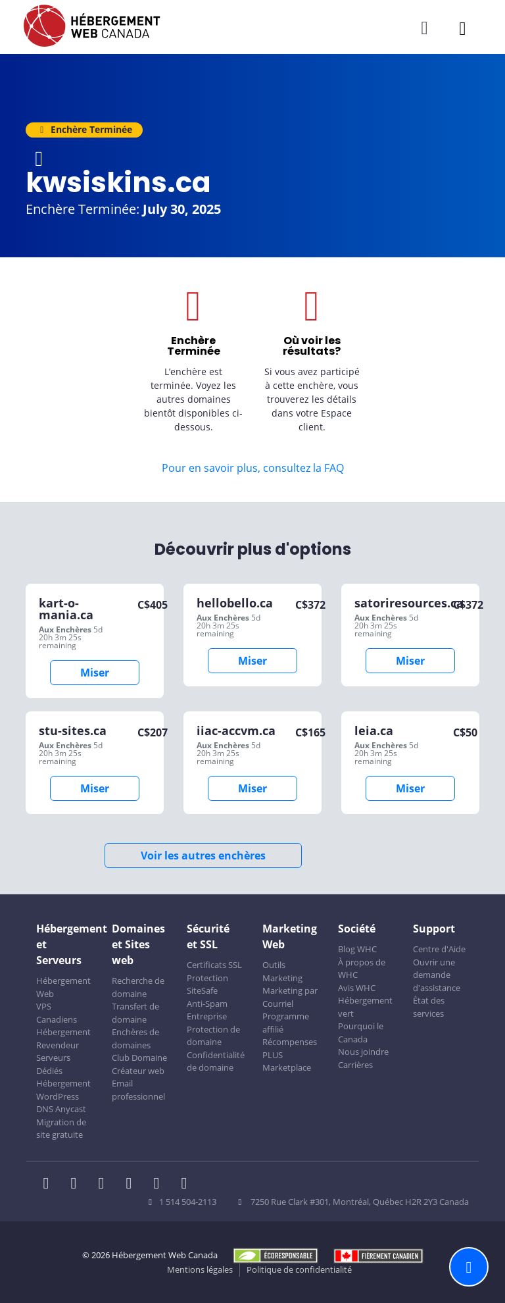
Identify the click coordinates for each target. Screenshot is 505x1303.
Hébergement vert (365, 1006)
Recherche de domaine (138, 987)
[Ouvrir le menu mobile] (463, 28)
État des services (429, 1006)
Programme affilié (285, 1022)
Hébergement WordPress (63, 1089)
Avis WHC (356, 988)
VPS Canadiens (56, 1012)
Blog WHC (357, 949)
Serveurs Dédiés (53, 1064)
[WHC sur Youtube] (160, 1184)
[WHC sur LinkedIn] (105, 1184)
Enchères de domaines (135, 1038)
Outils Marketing (282, 971)
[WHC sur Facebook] (50, 1184)
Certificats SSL (214, 965)
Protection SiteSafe (207, 984)
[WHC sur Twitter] (77, 1184)
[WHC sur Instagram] (133, 1184)
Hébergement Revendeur (63, 1038)
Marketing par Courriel (290, 996)
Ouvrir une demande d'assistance (436, 975)
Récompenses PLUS (289, 1048)
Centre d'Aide (439, 949)
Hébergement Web (63, 987)
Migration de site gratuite (61, 1128)
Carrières (355, 1065)
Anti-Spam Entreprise (207, 1010)
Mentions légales (200, 1269)
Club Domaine (139, 1057)
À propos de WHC (361, 968)
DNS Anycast (61, 1109)
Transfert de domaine (135, 1012)
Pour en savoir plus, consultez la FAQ (253, 468)
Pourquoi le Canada (360, 1032)
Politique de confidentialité (299, 1269)
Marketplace (286, 1067)
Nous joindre (363, 1052)
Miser (94, 672)
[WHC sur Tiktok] (186, 1184)
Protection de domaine (213, 1035)
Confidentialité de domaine (216, 1061)
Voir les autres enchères (203, 855)
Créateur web (138, 1071)
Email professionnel (138, 1089)
